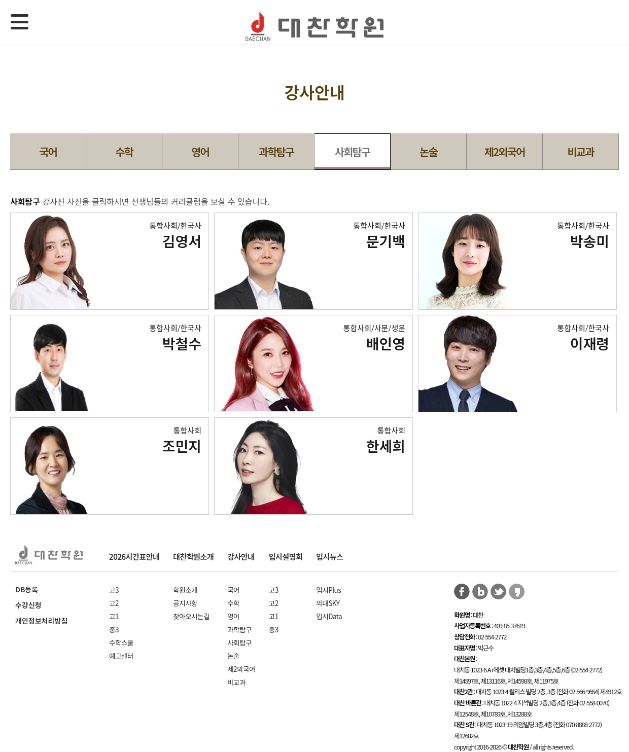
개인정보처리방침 (41, 621)
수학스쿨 (121, 642)
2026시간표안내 (134, 556)
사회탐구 (352, 151)
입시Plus (328, 590)
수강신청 (28, 605)
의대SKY (327, 603)
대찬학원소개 (193, 556)
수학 (124, 151)
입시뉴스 (329, 556)
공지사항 (185, 603)
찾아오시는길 (191, 616)
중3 (114, 629)
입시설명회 (286, 556)
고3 (114, 590)
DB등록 (26, 589)
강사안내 (240, 556)
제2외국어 (504, 151)
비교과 (581, 151)
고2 (114, 603)
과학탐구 (276, 151)
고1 (114, 616)
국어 (48, 151)
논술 (428, 151)
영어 (200, 151)
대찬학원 (314, 27)
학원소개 (185, 590)
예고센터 (121, 656)
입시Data (329, 616)
